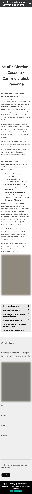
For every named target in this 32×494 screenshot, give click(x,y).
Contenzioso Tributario (13, 200)
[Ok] (30, 487)
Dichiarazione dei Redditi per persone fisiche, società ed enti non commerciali (17, 187)
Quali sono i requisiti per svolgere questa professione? (14, 315)
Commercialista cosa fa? (11, 306)
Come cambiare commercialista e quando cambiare (14, 325)
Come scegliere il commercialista (14, 330)
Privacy (7, 468)
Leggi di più (18, 491)
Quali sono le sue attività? (11, 310)
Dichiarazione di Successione (15, 192)
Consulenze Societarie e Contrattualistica (13, 175)
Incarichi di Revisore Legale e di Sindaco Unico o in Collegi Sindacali (17, 196)
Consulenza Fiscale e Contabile (15, 182)
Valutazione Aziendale (13, 179)
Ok (11, 491)
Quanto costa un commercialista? (14, 320)
